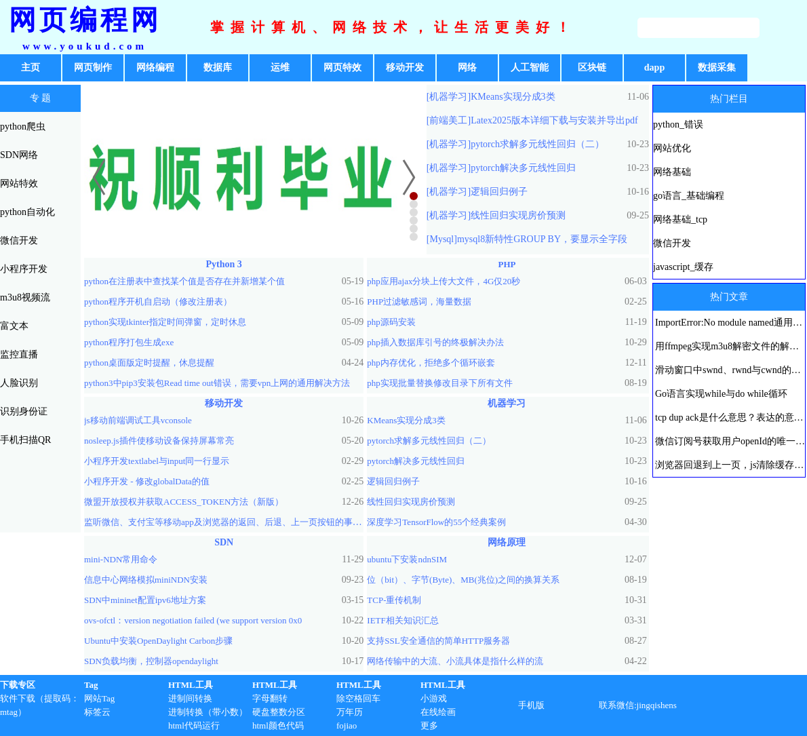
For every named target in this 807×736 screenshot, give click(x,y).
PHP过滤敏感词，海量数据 (419, 301)
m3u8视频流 (25, 297)
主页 (30, 67)
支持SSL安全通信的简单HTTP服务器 (438, 641)
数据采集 (717, 67)
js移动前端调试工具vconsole (138, 420)
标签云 (97, 712)
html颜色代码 (278, 725)
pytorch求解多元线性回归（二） (537, 144)
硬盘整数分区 (278, 712)
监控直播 (19, 354)
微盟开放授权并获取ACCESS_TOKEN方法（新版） (183, 502)
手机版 (531, 705)
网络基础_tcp (680, 219)
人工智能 (530, 67)
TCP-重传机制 (394, 600)
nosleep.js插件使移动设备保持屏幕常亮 (159, 440)
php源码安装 (391, 322)
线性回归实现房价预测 (518, 215)
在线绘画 (438, 712)
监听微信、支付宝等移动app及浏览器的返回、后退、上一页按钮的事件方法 (231, 522)
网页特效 (342, 67)
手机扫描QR (25, 440)
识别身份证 (23, 411)
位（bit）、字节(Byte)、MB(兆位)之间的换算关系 (463, 580)
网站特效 (19, 183)
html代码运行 (194, 725)
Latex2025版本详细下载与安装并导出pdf (554, 120)
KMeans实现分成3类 (513, 97)
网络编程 (155, 67)
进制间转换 (190, 698)
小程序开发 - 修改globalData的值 (147, 481)
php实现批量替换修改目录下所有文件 (440, 383)
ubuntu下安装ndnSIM (407, 559)
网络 (467, 67)
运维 (280, 67)
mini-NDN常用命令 (120, 559)
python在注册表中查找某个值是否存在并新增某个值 (184, 281)
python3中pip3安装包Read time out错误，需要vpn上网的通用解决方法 (217, 383)
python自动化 (27, 212)
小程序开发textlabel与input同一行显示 (156, 461)
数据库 (217, 67)
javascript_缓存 (683, 267)
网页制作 (93, 67)
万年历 (349, 712)
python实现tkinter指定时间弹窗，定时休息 (165, 322)
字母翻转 (270, 698)
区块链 (592, 67)
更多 (429, 725)
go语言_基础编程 (688, 196)
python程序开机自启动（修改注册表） (158, 301)
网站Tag (99, 698)
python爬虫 (22, 126)
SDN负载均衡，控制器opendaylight (151, 661)
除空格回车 (358, 698)
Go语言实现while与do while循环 (721, 394)
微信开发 (19, 240)
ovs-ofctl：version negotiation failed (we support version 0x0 (193, 620)
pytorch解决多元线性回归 (523, 168)
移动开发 (405, 67)
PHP (506, 264)
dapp (654, 67)
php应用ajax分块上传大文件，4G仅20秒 (443, 281)
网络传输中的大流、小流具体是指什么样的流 (455, 661)
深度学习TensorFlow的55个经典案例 (436, 522)
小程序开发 (23, 269)
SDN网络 (19, 155)
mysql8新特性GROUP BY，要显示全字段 (542, 239)
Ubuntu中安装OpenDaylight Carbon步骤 (158, 641)
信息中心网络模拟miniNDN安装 (146, 580)
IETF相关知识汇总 (402, 620)
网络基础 (672, 172)
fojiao (346, 725)
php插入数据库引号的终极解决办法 (435, 342)
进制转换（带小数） (208, 712)
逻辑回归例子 (499, 192)
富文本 (14, 326)
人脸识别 (19, 383)
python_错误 (678, 124)
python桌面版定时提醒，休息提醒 (149, 362)
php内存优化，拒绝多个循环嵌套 (431, 362)
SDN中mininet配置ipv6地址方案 (145, 600)
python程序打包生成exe (129, 342)
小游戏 (433, 698)
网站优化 (672, 148)
